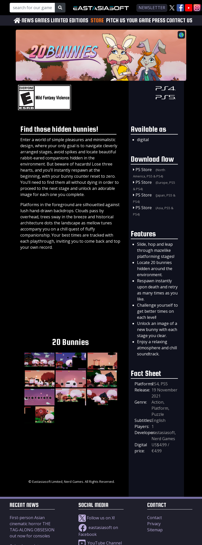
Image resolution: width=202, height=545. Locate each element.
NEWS (28, 20)
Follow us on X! (96, 518)
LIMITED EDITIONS (69, 20)
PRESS (158, 20)
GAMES (42, 20)
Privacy (154, 523)
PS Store (144, 169)
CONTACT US (179, 20)
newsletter (152, 7)
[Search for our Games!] (32, 7)
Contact (154, 517)
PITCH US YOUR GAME (128, 20)
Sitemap (155, 530)
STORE (97, 20)
